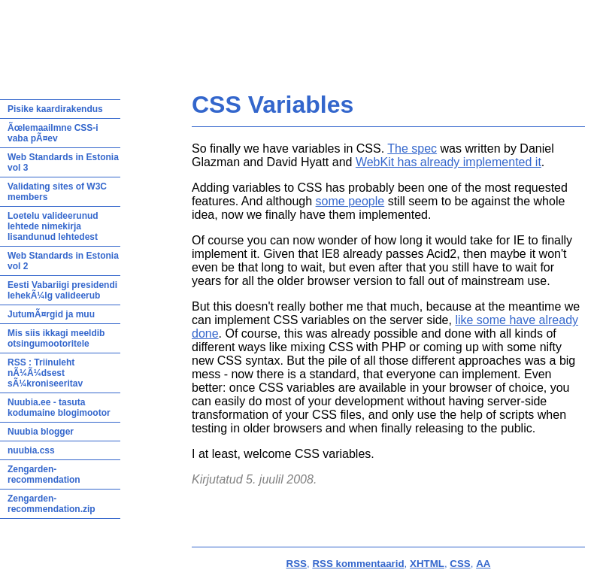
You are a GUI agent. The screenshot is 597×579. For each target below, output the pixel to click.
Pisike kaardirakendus (55, 109)
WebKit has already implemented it (448, 162)
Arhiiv (340, 34)
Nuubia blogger (41, 431)
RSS (296, 563)
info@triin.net (163, 56)
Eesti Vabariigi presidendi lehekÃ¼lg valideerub (62, 290)
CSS (460, 563)
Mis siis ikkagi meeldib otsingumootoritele (56, 338)
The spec (412, 148)
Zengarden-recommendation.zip (51, 503)
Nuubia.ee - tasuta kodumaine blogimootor (59, 407)
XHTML (427, 563)
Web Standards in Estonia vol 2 (63, 260)
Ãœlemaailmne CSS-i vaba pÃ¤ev (53, 133)
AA (483, 563)
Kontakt (423, 34)
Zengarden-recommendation (44, 474)
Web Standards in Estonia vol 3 (63, 162)
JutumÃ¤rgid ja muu (51, 314)
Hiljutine (243, 34)
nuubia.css (31, 450)
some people (350, 201)
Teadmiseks (294, 34)
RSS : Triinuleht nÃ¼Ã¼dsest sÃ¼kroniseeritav (45, 373)
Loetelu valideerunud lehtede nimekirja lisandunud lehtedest (53, 226)
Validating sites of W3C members (57, 191)
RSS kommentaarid (358, 563)
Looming (379, 34)
